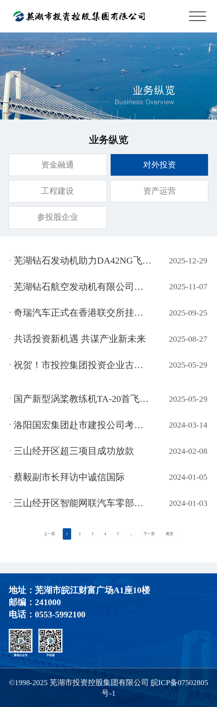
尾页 (169, 535)
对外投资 (159, 164)
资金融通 (57, 164)
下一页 (149, 535)
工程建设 (57, 191)
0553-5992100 (60, 615)
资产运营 (159, 191)
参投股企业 (57, 217)
